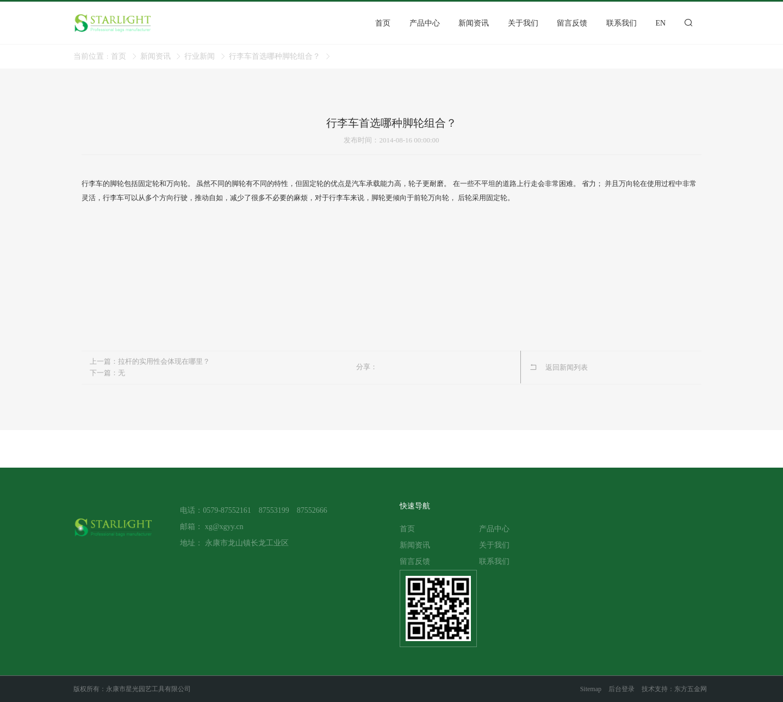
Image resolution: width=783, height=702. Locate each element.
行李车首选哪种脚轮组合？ (274, 56)
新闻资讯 (155, 56)
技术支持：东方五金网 (674, 689)
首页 (118, 56)
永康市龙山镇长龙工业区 (247, 543)
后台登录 (621, 689)
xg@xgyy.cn (224, 527)
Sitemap (590, 689)
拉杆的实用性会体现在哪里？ (164, 361)
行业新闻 (199, 56)
